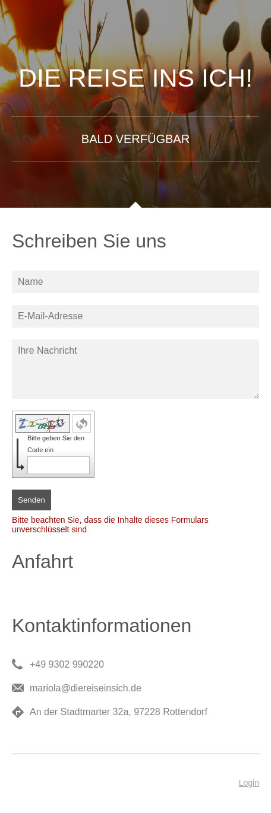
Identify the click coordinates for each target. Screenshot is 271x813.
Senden (31, 500)
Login (249, 782)
